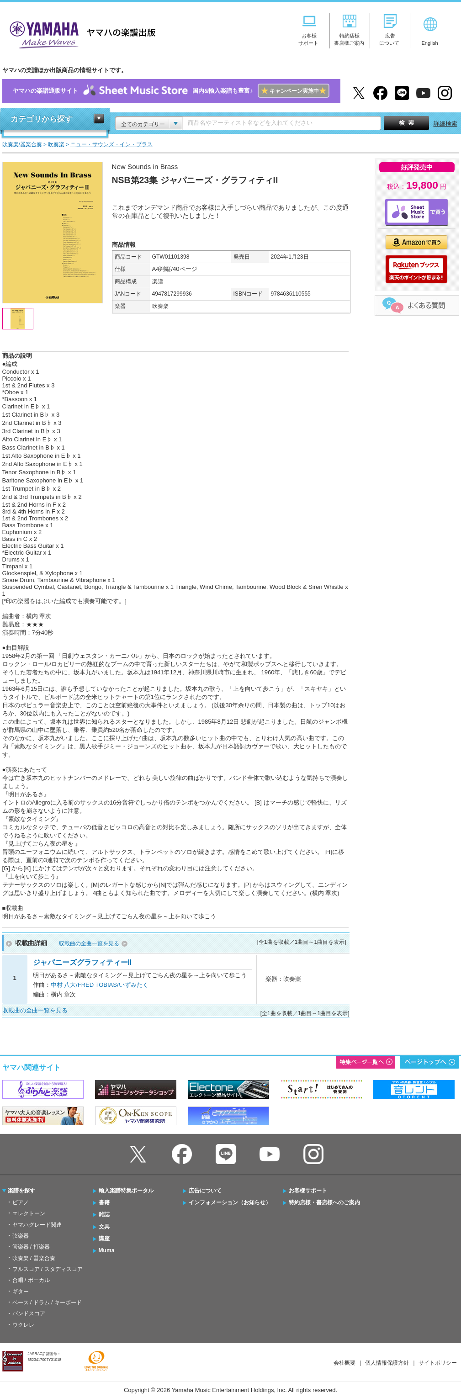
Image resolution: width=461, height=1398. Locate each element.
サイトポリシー (438, 1363)
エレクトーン (28, 1213)
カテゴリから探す (42, 119)
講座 (104, 1238)
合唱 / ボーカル (31, 1280)
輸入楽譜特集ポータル (126, 1190)
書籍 (104, 1202)
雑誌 (104, 1214)
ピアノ (20, 1202)
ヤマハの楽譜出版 (80, 33)
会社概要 (344, 1363)
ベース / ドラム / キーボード (47, 1302)
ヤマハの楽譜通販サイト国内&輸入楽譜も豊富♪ (171, 91)
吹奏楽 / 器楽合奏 (33, 1258)
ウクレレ (23, 1325)
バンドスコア (28, 1313)
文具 (104, 1226)
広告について (205, 1190)
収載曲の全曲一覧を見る (89, 943)
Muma (107, 1250)
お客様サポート (308, 1190)
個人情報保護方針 (387, 1363)
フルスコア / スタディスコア (47, 1269)
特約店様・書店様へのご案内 (324, 1202)
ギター (20, 1291)
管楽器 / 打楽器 (31, 1247)
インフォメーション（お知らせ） (230, 1202)
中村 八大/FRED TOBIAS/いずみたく (99, 984)
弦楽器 (20, 1236)
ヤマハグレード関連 (37, 1225)
